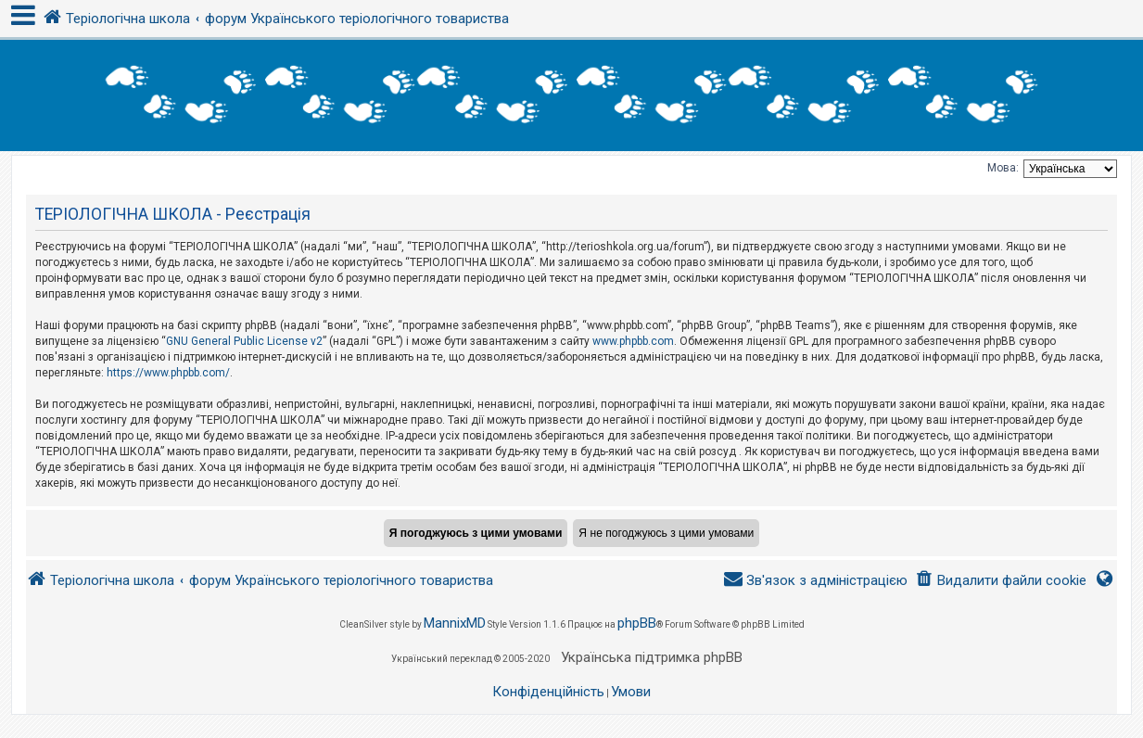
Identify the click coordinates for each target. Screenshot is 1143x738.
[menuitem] (1000, 581)
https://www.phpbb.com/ (168, 372)
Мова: (1003, 167)
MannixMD (455, 623)
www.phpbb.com (633, 341)
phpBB (636, 623)
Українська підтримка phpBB (652, 657)
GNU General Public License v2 (244, 341)
